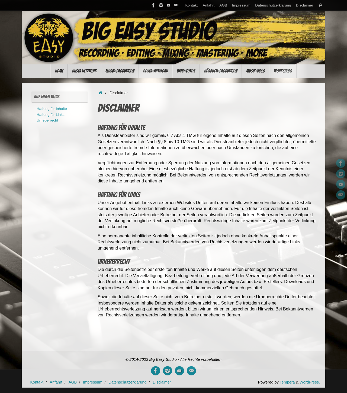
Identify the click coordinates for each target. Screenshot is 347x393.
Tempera (287, 382)
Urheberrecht (47, 120)
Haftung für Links (51, 115)
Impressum (241, 5)
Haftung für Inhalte (52, 109)
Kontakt (191, 5)
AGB (223, 5)
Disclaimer (304, 5)
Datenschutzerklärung (273, 5)
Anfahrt (209, 5)
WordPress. (310, 382)
